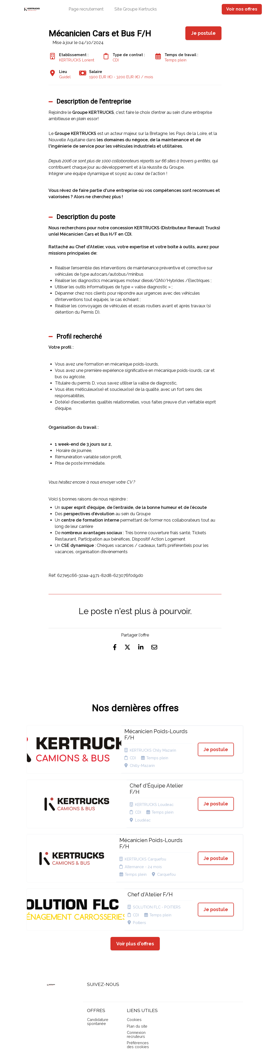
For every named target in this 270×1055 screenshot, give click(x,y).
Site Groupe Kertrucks (135, 9)
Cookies (134, 970)
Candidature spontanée (97, 972)
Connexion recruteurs (136, 985)
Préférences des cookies (138, 995)
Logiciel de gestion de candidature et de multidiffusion (135, 1045)
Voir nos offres (241, 9)
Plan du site (137, 976)
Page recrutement (86, 9)
